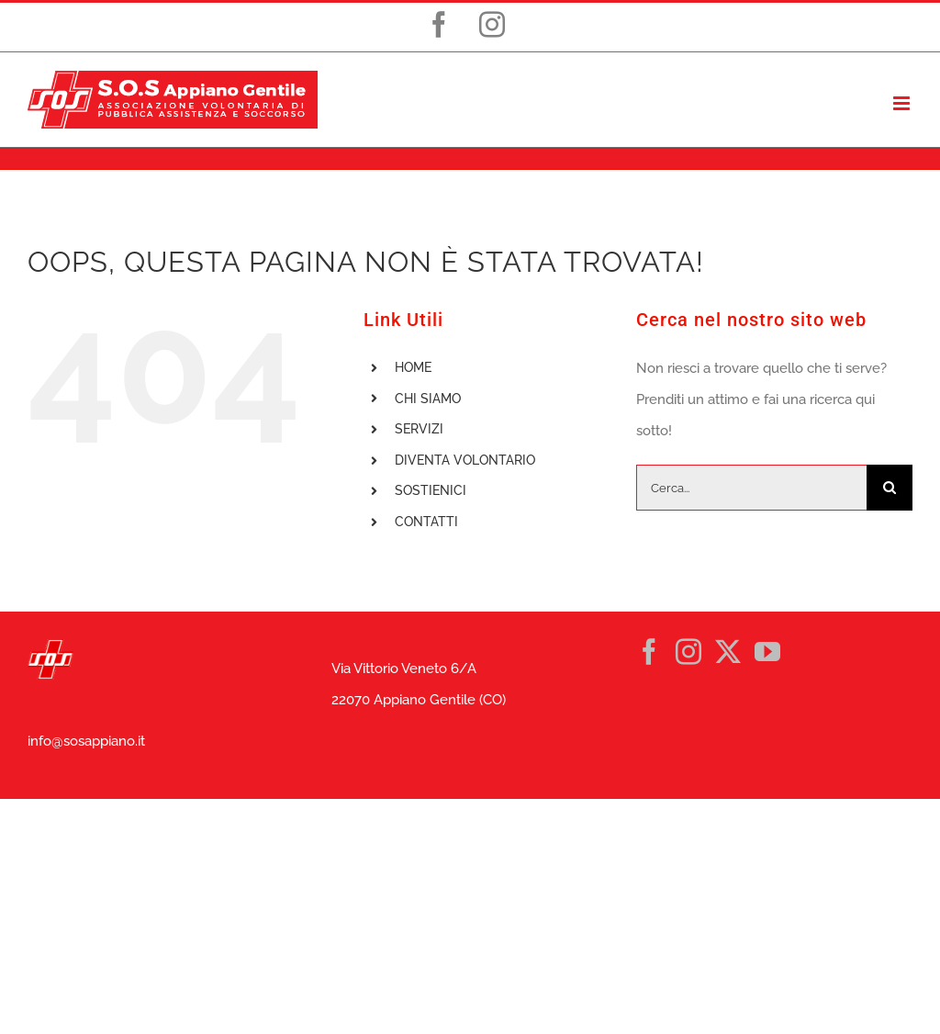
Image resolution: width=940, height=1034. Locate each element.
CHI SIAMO (428, 398)
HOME (413, 367)
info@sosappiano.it (86, 741)
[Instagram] (688, 652)
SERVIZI (419, 428)
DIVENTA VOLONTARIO (465, 460)
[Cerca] (889, 488)
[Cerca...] (751, 488)
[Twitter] (728, 652)
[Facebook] (649, 652)
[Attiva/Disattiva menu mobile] (902, 103)
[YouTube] (767, 652)
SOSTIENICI (430, 490)
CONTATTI (426, 521)
